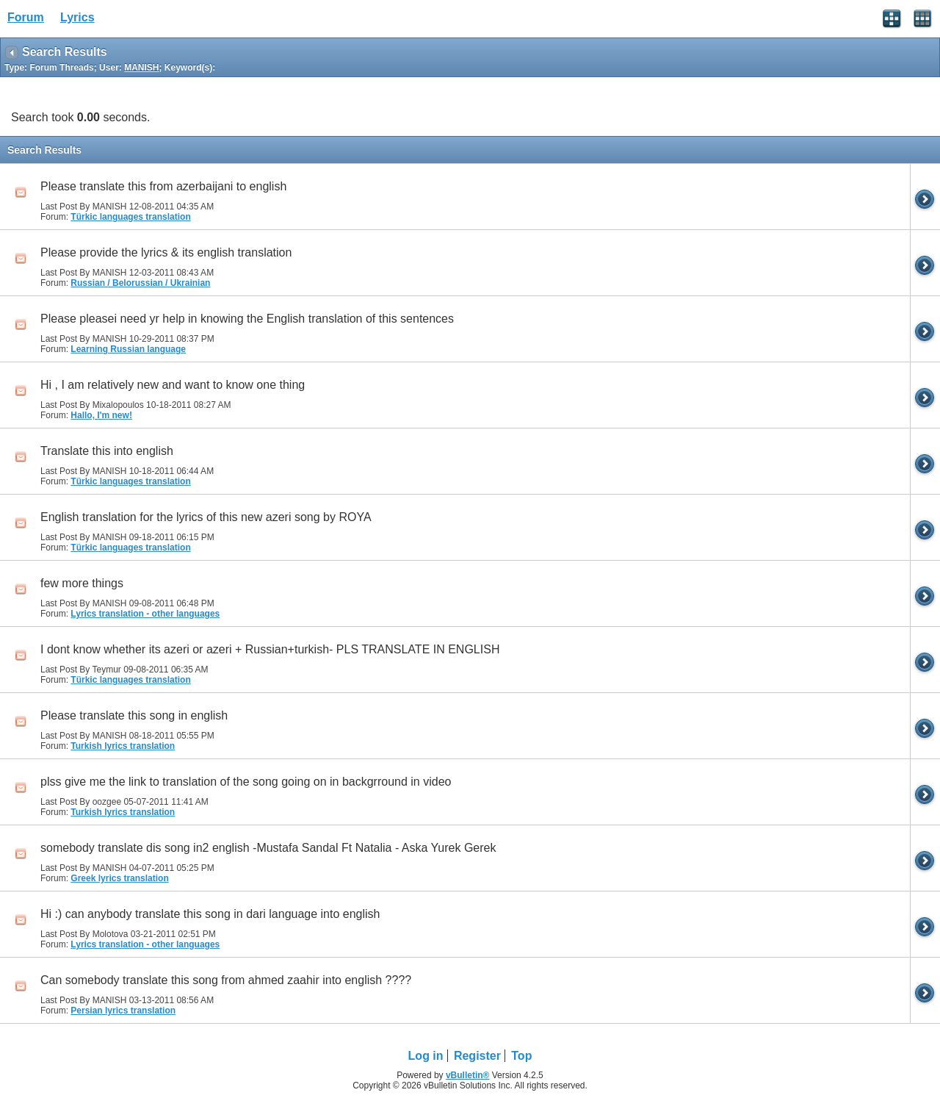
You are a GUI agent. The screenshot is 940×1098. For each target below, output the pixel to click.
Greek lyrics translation (119, 878)
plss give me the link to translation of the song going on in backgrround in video (245, 781)
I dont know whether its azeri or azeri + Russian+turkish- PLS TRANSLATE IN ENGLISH (269, 649)
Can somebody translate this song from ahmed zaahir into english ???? (225, 980)
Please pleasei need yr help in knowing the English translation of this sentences (247, 318)
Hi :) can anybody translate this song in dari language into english (210, 914)
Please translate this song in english (134, 715)
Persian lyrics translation (123, 1010)
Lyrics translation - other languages (145, 614)
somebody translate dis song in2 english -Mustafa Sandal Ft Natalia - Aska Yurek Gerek (268, 848)
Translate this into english (106, 451)
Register (477, 1055)
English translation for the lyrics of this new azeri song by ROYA (206, 517)
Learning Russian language (128, 349)
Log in (426, 1055)
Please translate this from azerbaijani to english (163, 186)
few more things (81, 583)
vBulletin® (468, 1075)
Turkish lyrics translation (122, 746)
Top (521, 1055)
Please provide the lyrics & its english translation (166, 252)
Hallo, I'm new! (101, 415)
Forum (25, 17)
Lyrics (77, 17)
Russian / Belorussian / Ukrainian (140, 283)
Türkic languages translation (130, 217)
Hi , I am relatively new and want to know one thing (172, 384)
